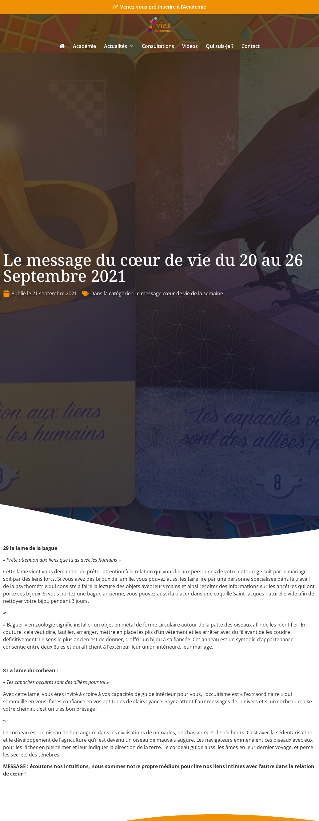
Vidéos (190, 46)
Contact (250, 46)
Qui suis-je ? (219, 46)
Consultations (158, 46)
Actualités (119, 46)
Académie (84, 46)
